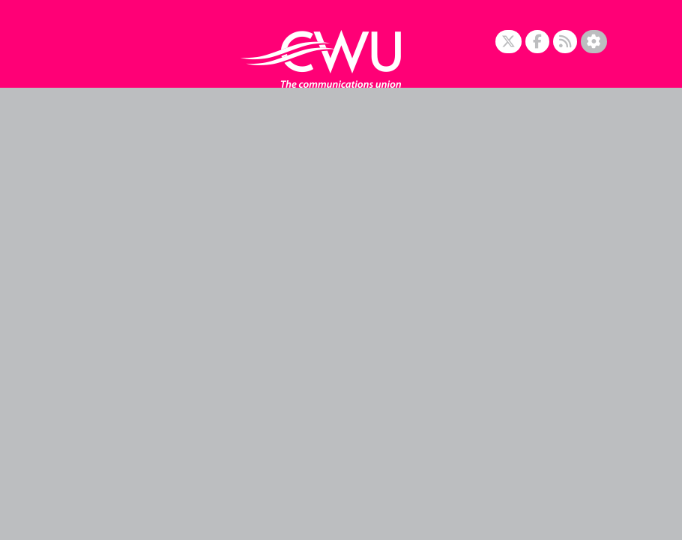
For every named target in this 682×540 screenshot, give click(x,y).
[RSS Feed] (565, 41)
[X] (508, 41)
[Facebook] (537, 41)
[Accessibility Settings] (594, 41)
